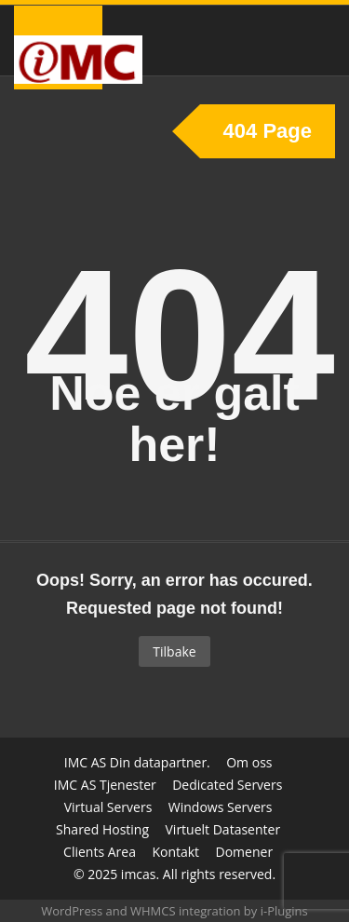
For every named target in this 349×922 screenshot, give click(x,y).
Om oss (249, 762)
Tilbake (174, 651)
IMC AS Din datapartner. (137, 762)
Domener (245, 852)
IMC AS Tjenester (105, 784)
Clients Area (99, 852)
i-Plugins (284, 910)
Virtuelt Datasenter (223, 829)
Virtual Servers (108, 807)
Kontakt (175, 852)
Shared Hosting (102, 829)
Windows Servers (220, 807)
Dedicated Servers (227, 784)
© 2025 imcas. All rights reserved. (174, 874)
